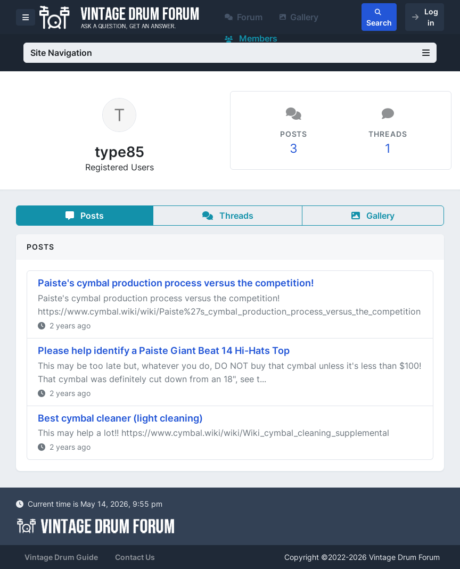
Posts (84, 215)
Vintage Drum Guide (61, 557)
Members (251, 38)
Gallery (299, 17)
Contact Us (135, 557)
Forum (243, 17)
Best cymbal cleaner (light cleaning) (120, 418)
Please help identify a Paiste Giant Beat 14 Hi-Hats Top (164, 350)
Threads (227, 215)
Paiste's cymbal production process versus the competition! (176, 282)
